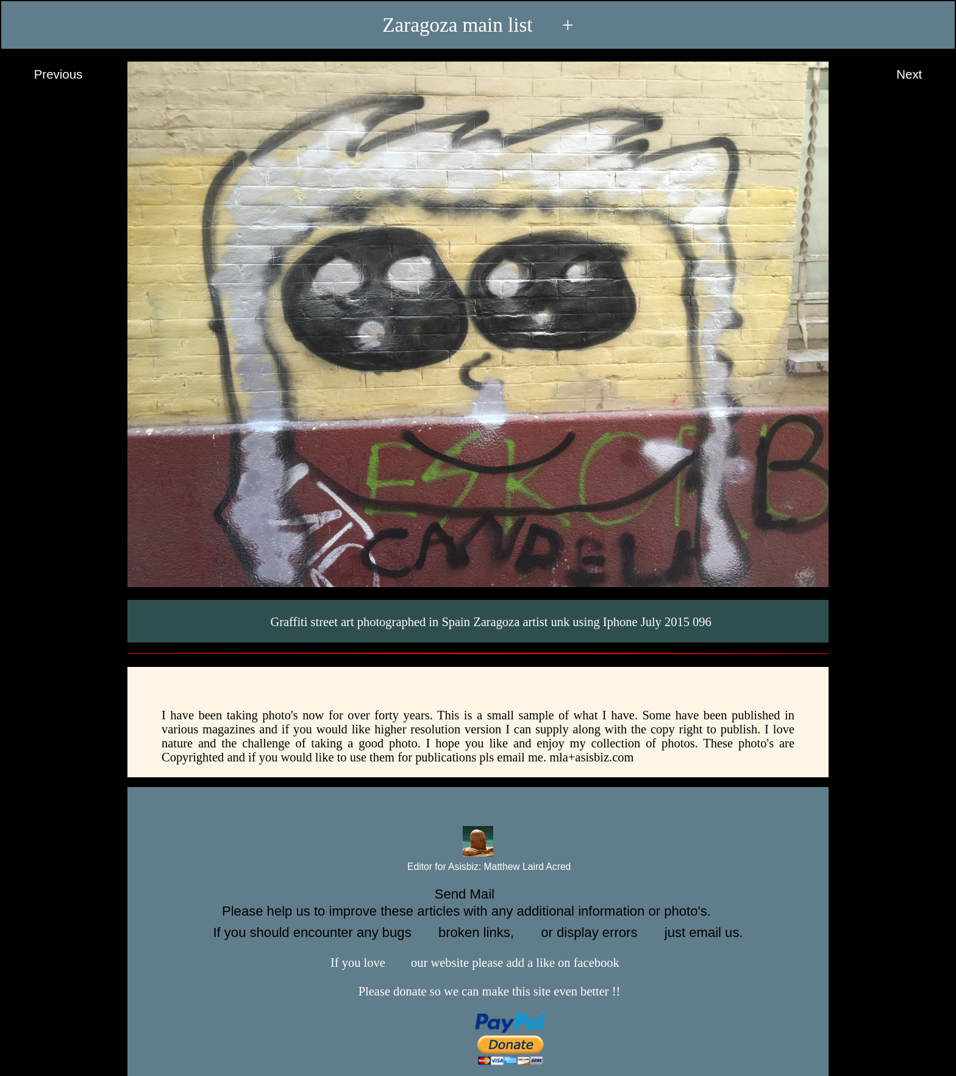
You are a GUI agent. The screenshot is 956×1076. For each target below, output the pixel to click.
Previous (46, 75)
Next (920, 75)
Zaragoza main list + (477, 24)
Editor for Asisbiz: (478, 867)
